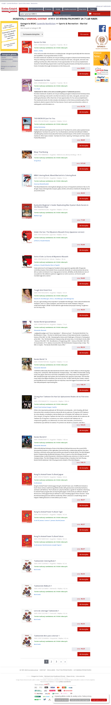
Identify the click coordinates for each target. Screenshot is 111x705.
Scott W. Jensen (39, 520)
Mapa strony (71, 676)
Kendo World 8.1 (40, 437)
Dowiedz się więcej (61, 700)
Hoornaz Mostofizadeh (41, 184)
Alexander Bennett (40, 330)
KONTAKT (43, 670)
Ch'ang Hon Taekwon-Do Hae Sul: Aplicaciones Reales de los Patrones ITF (61, 397)
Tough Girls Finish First (43, 290)
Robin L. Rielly (38, 51)
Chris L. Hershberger (56, 299)
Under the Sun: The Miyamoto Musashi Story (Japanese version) (59, 232)
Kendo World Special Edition (45, 322)
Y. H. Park (37, 89)
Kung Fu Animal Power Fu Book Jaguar (48, 474)
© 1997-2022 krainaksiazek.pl (29, 670)
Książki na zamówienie (36, 9)
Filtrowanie (84, 34)
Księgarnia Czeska (37, 676)
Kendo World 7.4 (40, 359)
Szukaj (23, 9)
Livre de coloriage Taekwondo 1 (46, 611)
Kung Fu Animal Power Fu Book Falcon (48, 536)
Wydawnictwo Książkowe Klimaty (54, 676)
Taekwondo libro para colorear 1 (47, 636)
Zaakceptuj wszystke (99, 700)
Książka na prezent (70, 9)
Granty (58, 9)
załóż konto (107, 6)
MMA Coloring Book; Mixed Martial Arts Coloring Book (55, 175)
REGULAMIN (51, 670)
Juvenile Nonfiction (46, 23)
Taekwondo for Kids (42, 80)
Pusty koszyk (96, 14)
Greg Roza (37, 161)
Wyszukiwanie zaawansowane (62, 15)
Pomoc (92, 9)
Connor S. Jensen (49, 520)
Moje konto (82, 9)
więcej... (4, 61)
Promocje (48, 9)
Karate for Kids (40, 42)
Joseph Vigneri (57, 545)
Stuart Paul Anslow (40, 407)
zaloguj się (99, 6)
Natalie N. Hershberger (41, 299)
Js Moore (37, 241)
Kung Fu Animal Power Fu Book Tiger (48, 512)
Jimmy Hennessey (39, 127)
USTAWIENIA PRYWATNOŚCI (82, 670)
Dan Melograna (69, 299)
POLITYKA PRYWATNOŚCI (64, 670)
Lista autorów (80, 676)
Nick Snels (37, 569)
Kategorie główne (9, 54)
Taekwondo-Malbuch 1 (43, 586)
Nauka (4, 57)
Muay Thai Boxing (41, 152)
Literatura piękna (7, 59)
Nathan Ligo (38, 216)
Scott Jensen (38, 483)
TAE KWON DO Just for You (44, 118)
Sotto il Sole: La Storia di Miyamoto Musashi (51, 256)
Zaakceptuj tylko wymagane (80, 700)
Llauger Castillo (52, 407)
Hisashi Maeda (45, 241)
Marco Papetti (55, 265)
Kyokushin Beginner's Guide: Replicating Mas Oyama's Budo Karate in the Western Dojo (61, 206)
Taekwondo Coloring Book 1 (45, 561)
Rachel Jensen (60, 520)
